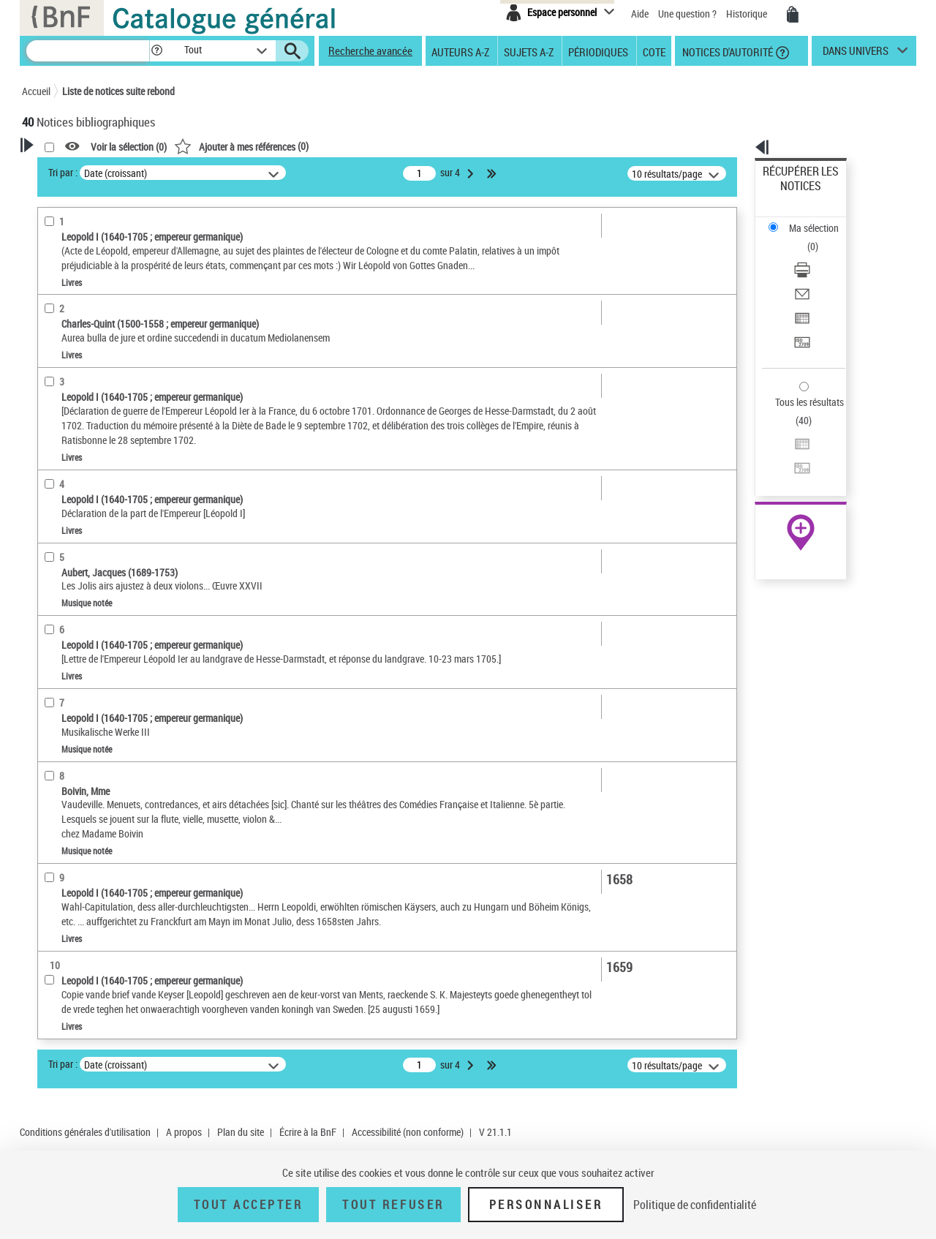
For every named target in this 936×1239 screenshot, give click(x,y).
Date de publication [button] (80, 657)
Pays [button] (47, 885)
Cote (654, 51)
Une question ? (687, 13)
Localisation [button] (64, 559)
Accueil (36, 91)
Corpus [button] (53, 860)
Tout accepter (248, 1205)
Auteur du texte (76, 332)
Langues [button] (56, 633)
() (429, 146)
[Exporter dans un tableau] (820, 255)
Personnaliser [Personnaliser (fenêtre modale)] (546, 1205)
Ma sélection (790, 194)
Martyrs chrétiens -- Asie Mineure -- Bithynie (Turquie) (105, 782)
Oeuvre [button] (52, 584)
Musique (60, 753)
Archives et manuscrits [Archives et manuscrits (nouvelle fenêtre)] (787, 447)
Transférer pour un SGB (812, 272)
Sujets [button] (51, 682)
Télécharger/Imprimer (808, 220)
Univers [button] (54, 836)
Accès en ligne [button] (69, 423)
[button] (156, 50)
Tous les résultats (800, 313)
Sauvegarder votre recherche (113, 240)
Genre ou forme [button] (71, 812)
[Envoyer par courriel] (820, 237)
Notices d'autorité (726, 51)
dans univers (855, 54)
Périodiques (598, 51)
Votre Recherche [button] (82, 170)
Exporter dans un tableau (816, 255)
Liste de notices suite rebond (118, 91)
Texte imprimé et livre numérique (109, 469)
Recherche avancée (370, 50)
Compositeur (71, 354)
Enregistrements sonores (92, 513)
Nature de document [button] (83, 447)
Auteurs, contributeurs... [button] (92, 608)
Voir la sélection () (317, 147)
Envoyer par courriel (805, 237)
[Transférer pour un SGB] (820, 273)
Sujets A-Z (529, 51)
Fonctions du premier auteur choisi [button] (101, 302)
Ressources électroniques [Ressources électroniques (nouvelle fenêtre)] (793, 463)
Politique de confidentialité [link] (694, 1205)
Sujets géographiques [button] (86, 706)
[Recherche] (87, 50)
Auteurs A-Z (460, 51)
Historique (747, 13)
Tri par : (250, 172)
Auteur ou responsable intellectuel (110, 376)
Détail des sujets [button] (74, 731)
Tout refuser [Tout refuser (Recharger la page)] (393, 1205)
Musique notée (75, 491)
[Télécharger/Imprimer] (820, 220)
